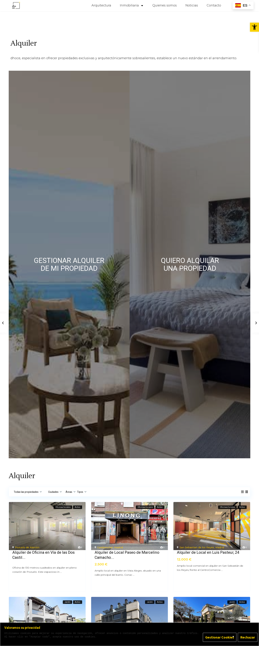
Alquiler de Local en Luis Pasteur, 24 (208, 552)
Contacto (214, 5)
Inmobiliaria (132, 5)
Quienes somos (164, 5)
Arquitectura (101, 5)
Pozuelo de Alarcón (27, 547)
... (61, 571)
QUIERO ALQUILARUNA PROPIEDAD (190, 264)
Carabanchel (105, 547)
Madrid (118, 547)
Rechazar (247, 637)
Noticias (191, 5)
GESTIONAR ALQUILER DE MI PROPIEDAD (69, 264)
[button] (254, 27)
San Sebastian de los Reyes (197, 547)
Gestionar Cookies (219, 637)
